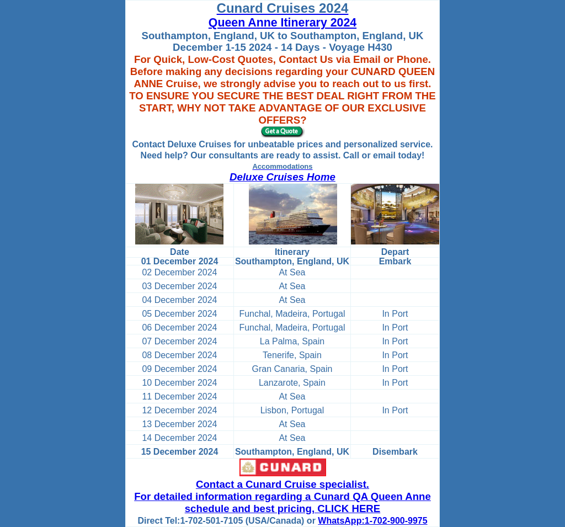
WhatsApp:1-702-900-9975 (372, 520)
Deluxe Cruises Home (282, 177)
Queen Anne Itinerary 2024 (282, 22)
